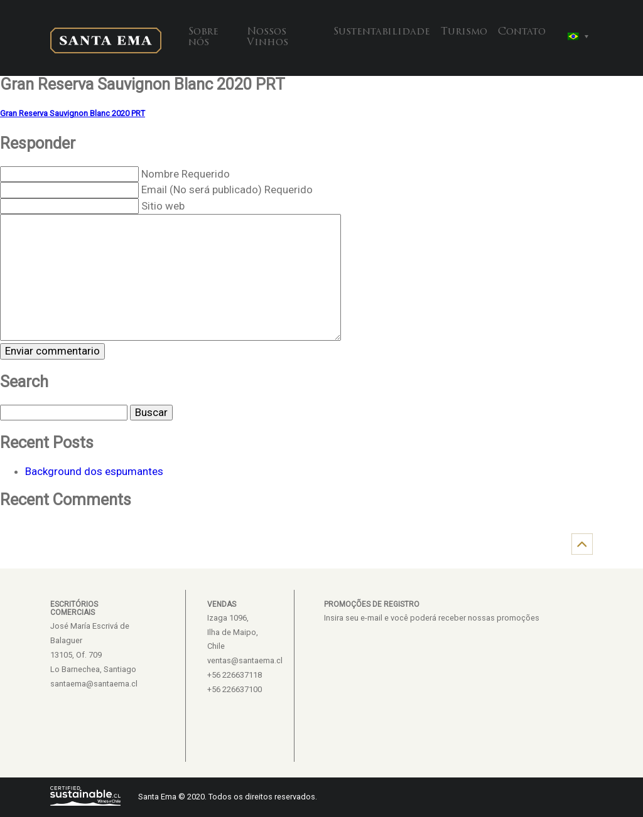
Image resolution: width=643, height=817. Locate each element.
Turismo (464, 32)
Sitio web (163, 206)
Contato (522, 32)
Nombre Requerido (185, 174)
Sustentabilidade (381, 32)
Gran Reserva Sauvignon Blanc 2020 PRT (72, 113)
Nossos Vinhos (267, 37)
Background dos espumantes (94, 471)
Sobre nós (203, 37)
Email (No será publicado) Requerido (227, 189)
